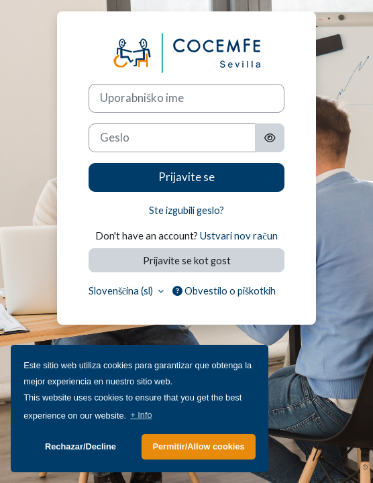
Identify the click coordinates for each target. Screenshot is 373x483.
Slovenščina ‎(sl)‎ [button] (122, 290)
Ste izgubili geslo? (186, 210)
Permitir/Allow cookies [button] (198, 446)
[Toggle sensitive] (269, 137)
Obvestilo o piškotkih (224, 290)
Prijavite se (186, 177)
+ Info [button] (141, 415)
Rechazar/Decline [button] (80, 446)
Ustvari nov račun (239, 235)
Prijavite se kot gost (187, 260)
